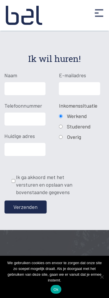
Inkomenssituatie (78, 105)
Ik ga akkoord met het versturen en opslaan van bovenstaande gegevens (44, 184)
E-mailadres (72, 75)
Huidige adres (19, 136)
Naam (10, 75)
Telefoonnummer (23, 105)
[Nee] (102, 277)
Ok (55, 289)
